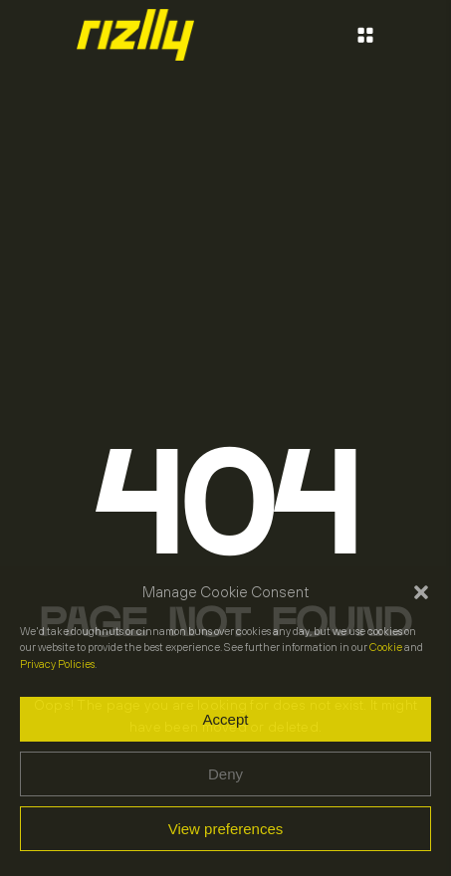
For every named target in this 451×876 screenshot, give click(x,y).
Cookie (385, 647)
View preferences (226, 828)
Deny (225, 774)
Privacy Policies (57, 664)
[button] (421, 592)
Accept (226, 719)
